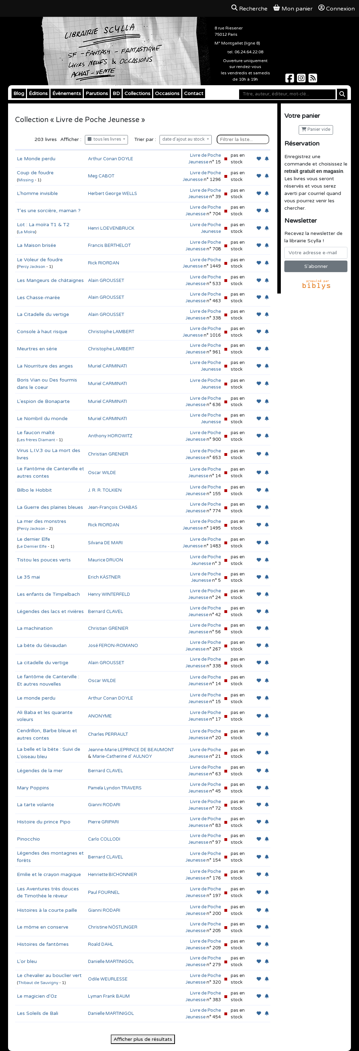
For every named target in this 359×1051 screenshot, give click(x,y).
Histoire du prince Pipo (43, 822)
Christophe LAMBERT (111, 332)
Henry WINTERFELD (109, 594)
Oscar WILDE (102, 473)
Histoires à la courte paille (47, 910)
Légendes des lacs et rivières (50, 611)
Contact (193, 93)
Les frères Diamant (36, 440)
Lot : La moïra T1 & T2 (43, 225)
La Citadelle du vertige (43, 314)
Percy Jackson (31, 266)
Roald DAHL (100, 944)
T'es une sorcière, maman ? (49, 211)
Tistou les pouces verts (44, 560)
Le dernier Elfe (33, 539)
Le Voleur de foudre (40, 260)
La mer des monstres (41, 521)
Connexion (336, 8)
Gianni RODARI (104, 805)
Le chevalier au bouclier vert (49, 975)
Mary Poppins (33, 788)
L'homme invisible (37, 193)
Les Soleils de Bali (37, 1013)
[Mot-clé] (287, 94)
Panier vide (316, 129)
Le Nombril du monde (42, 419)
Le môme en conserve (42, 927)
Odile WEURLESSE (108, 979)
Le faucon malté (36, 433)
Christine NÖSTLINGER (112, 927)
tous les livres (105, 139)
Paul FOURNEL (104, 892)
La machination (35, 628)
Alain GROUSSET (106, 280)
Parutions (97, 93)
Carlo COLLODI (104, 839)
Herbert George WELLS (112, 193)
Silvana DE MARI (105, 543)
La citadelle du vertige (42, 663)
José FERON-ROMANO (113, 645)
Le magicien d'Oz (37, 996)
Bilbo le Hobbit (34, 490)
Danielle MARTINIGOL (111, 961)
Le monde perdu (36, 698)
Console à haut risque (42, 332)
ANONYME (100, 716)
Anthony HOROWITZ (110, 436)
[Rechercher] (342, 94)
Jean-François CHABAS (112, 507)
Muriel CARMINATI (107, 366)
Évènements (66, 93)
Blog (18, 93)
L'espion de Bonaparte (43, 401)
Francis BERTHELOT (109, 245)
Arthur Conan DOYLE (110, 159)
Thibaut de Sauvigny (38, 983)
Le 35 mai (28, 577)
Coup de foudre (35, 173)
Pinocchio (28, 839)
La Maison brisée (36, 245)
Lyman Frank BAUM (109, 996)
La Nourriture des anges (45, 366)
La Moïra (26, 232)
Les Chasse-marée (38, 298)
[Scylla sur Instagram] (302, 80)
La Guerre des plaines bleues (50, 507)
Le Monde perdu (36, 159)
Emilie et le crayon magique (49, 874)
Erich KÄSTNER (104, 577)
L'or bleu (27, 961)
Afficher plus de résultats (143, 1039)
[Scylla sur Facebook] (290, 80)
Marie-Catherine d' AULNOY (122, 756)
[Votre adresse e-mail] (315, 253)
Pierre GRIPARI (103, 822)
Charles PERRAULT (108, 734)
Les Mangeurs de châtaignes (50, 280)
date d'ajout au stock (184, 139)
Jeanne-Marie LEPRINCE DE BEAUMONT (131, 750)
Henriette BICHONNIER (112, 874)
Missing (26, 180)
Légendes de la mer (40, 771)
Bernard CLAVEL (105, 611)
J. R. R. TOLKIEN (105, 490)
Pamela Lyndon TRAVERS (115, 788)
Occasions (167, 93)
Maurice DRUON (105, 560)
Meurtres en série (37, 349)
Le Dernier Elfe (32, 546)
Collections (137, 93)
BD (116, 93)
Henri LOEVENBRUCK (111, 228)
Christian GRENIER (108, 454)
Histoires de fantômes (43, 944)
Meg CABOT (101, 176)
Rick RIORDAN (103, 263)
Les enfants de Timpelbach (48, 594)
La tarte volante (35, 805)
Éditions (38, 93)
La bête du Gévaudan (42, 645)
